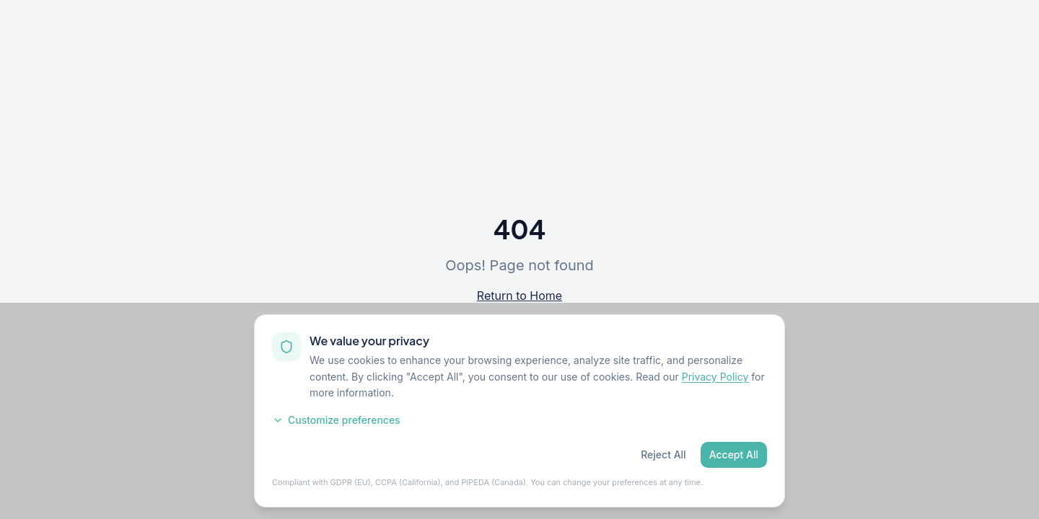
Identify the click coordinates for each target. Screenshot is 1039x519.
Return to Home (519, 295)
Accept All (733, 454)
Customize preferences (336, 420)
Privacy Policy (715, 377)
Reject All (663, 454)
